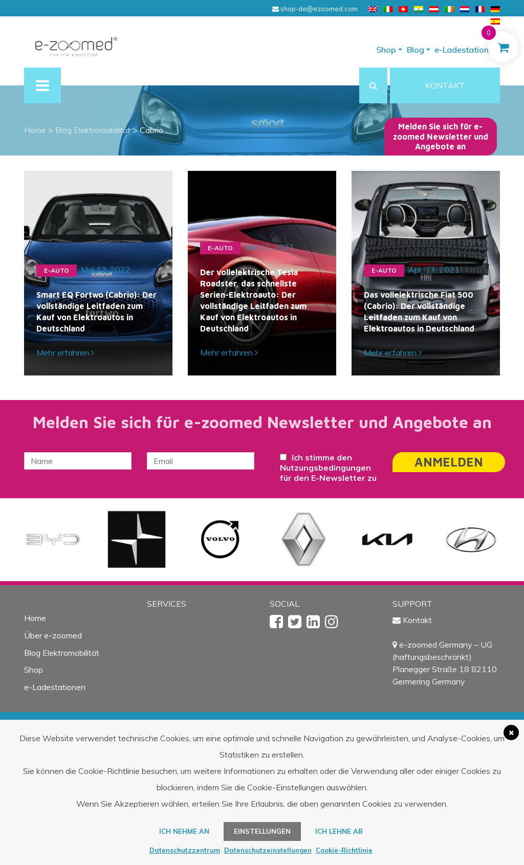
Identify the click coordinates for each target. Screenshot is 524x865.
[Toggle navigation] (42, 85)
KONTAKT (445, 85)
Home (35, 618)
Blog (415, 50)
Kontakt (417, 620)
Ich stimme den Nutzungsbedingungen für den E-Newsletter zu (328, 467)
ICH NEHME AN (184, 831)
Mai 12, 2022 (105, 269)
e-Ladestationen (466, 50)
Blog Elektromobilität (61, 653)
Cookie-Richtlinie (344, 850)
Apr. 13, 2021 (434, 269)
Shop (386, 50)
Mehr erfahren (65, 352)
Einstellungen (262, 831)
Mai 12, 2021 (269, 247)
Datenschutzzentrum (184, 850)
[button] (373, 85)
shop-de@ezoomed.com (315, 9)
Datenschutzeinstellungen (268, 850)
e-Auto (56, 270)
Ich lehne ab (339, 831)
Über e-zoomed (53, 635)
